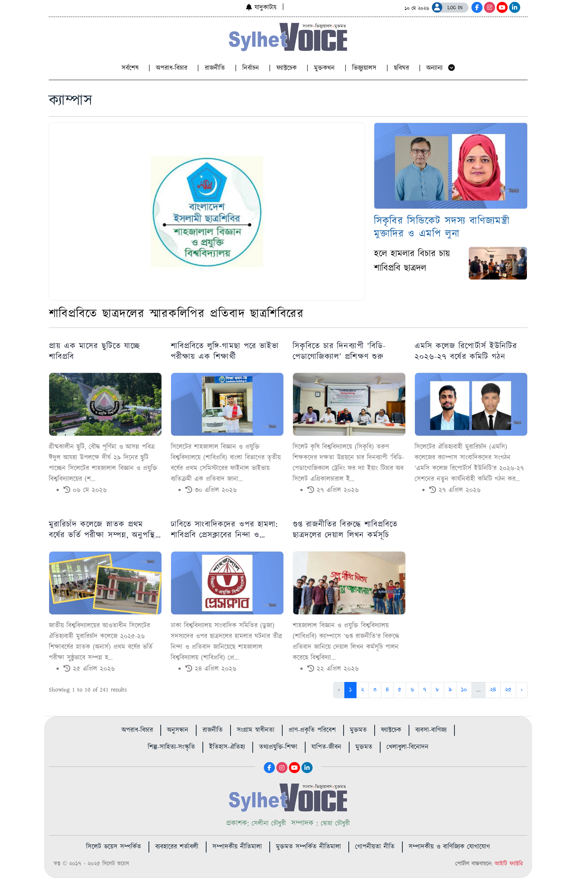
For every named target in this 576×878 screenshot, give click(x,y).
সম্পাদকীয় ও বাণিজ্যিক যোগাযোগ (449, 847)
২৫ (508, 690)
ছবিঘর (403, 68)
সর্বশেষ (131, 68)
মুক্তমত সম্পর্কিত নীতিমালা (308, 847)
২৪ (493, 690)
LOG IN (455, 7)
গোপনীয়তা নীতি (375, 847)
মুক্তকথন (325, 68)
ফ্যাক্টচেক (287, 68)
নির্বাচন (252, 68)
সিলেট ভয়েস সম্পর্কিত (113, 847)
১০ (464, 690)
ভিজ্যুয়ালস (365, 68)
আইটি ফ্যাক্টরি (509, 864)
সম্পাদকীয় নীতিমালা (237, 847)
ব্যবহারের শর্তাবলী (176, 847)
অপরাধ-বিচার (173, 68)
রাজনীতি (216, 68)
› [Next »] (521, 690)
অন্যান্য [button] (440, 68)
